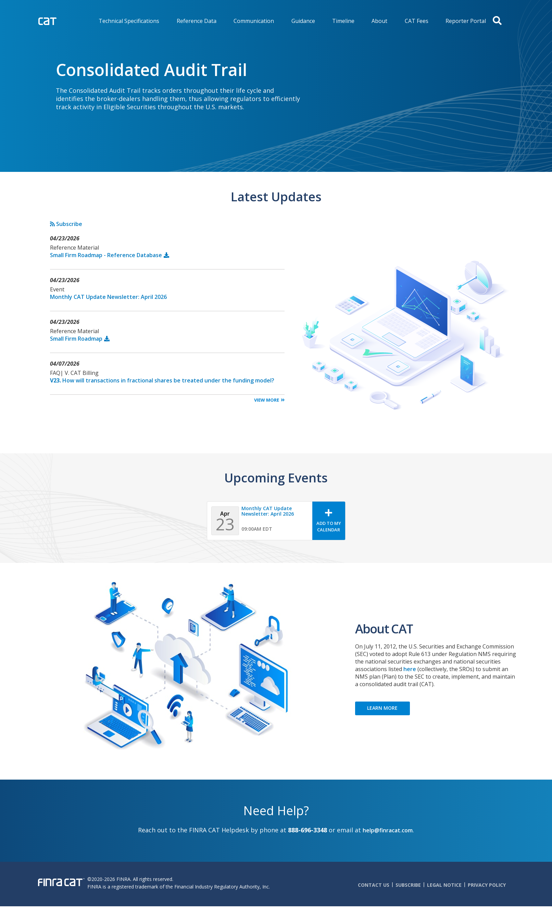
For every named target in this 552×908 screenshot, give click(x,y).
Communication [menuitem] (254, 21)
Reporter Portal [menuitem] (466, 21)
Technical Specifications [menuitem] (129, 21)
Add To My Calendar (328, 526)
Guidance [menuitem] (303, 21)
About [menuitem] (379, 21)
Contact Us (373, 885)
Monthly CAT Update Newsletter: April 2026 (108, 297)
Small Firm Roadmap (76, 338)
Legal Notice (444, 885)
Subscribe (66, 224)
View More (266, 400)
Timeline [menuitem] (343, 21)
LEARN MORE (382, 708)
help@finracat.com (388, 830)
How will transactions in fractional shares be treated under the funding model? (162, 380)
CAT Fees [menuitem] (416, 21)
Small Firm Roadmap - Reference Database (106, 255)
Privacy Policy (487, 885)
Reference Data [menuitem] (196, 21)
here (409, 669)
